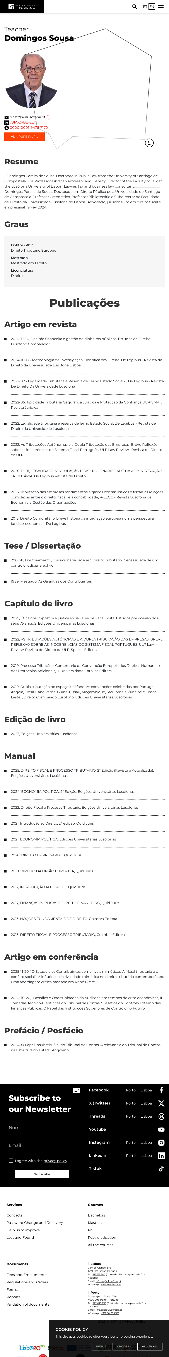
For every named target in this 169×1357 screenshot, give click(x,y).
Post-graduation (102, 1237)
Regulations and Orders (27, 1282)
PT (145, 6)
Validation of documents (28, 1304)
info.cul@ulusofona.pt (108, 1281)
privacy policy (55, 1161)
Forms (12, 1290)
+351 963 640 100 (111, 1284)
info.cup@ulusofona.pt (109, 1309)
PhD (92, 1230)
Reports (13, 1297)
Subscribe (42, 1174)
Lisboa (146, 1090)
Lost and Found (20, 1237)
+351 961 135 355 (110, 1313)
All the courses (100, 1245)
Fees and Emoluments (26, 1275)
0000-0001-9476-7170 (29, 127)
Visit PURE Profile (24, 137)
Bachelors (96, 1215)
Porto (131, 1090)
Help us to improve (23, 1230)
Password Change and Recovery (35, 1223)
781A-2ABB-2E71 (23, 122)
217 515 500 (99, 1274)
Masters (95, 1223)
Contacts (14, 1215)
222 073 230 (99, 1303)
